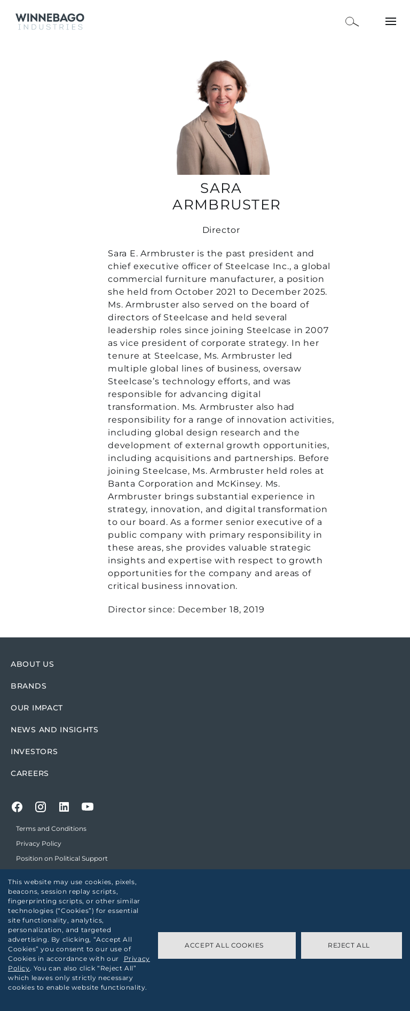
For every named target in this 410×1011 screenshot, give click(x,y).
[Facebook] (17, 806)
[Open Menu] (390, 21)
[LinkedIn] (64, 806)
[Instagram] (40, 806)
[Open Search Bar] (352, 22)
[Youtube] (87, 806)
